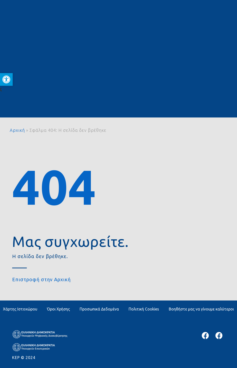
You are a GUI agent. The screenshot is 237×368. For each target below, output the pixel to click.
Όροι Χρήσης (58, 309)
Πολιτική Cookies (144, 309)
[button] (6, 79)
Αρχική (17, 130)
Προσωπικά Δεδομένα (99, 309)
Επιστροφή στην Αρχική (41, 279)
